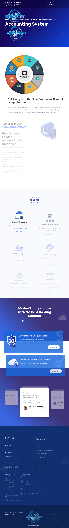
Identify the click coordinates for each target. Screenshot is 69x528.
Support (50, 4)
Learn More (19, 236)
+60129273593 (10, 2)
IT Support (9, 457)
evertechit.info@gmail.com (14, 6)
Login (48, 2)
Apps (7, 454)
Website (8, 450)
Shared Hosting (19, 227)
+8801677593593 (11, 4)
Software (9, 461)
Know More (48, 347)
